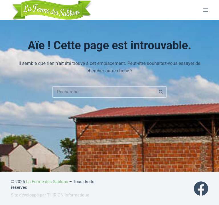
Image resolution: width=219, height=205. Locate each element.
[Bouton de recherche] (161, 92)
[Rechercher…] (103, 92)
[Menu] (205, 10)
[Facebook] (201, 188)
